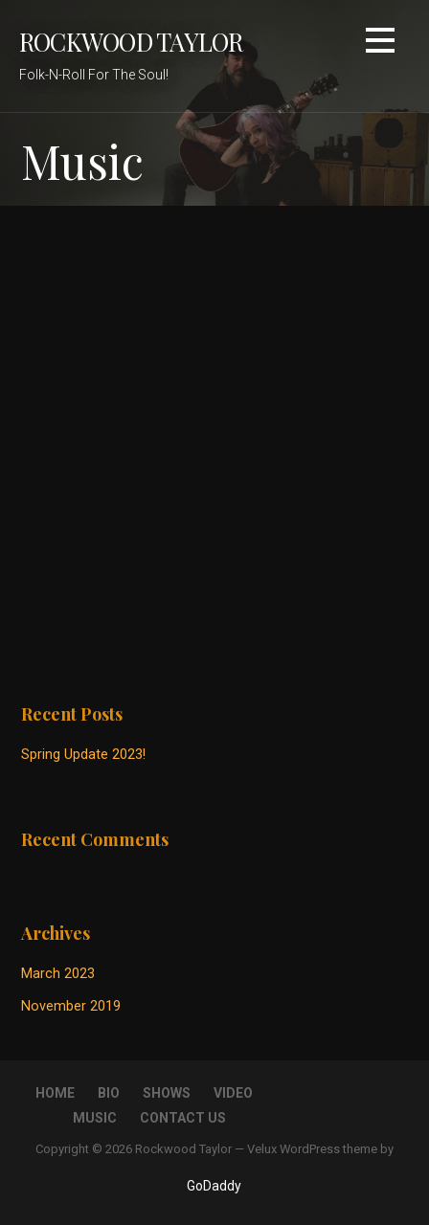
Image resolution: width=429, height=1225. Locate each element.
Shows (167, 1093)
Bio (109, 1093)
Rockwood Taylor (130, 41)
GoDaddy (214, 1185)
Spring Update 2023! (83, 754)
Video (233, 1093)
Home (55, 1093)
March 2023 (58, 974)
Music (95, 1117)
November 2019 (71, 1006)
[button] (380, 43)
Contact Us (183, 1117)
